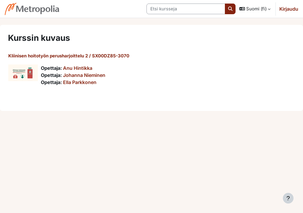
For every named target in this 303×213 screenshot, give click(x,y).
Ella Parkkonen (94, 82)
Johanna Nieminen (98, 75)
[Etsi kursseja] (185, 9)
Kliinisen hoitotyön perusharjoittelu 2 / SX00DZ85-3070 (83, 56)
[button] (255, 9)
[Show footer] (288, 198)
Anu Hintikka (92, 68)
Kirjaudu (288, 9)
